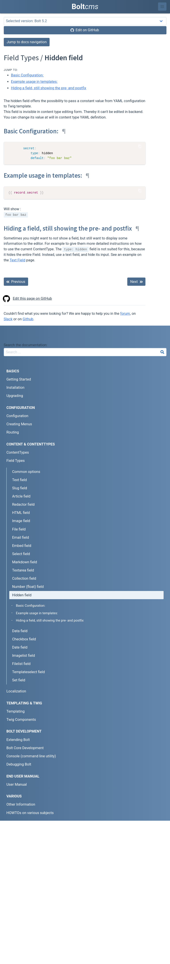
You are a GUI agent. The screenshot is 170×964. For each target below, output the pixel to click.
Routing (12, 432)
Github (28, 319)
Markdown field (24, 562)
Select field (21, 554)
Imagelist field (23, 655)
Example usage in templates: (34, 82)
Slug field (19, 488)
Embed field (21, 546)
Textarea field (23, 570)
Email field (20, 537)
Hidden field (22, 595)
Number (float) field (28, 587)
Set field (18, 680)
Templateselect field (28, 672)
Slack (8, 319)
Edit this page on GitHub (28, 298)
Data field (19, 631)
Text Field (17, 260)
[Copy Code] (140, 146)
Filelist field (21, 664)
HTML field (21, 513)
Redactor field (23, 504)
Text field (19, 480)
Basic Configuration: (27, 75)
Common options (26, 472)
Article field (21, 496)
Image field (21, 521)
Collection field (24, 578)
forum (125, 313)
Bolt (85, 6)
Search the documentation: (25, 345)
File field (19, 529)
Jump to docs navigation (27, 42)
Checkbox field (24, 639)
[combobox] (85, 352)
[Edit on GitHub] (85, 30)
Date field (19, 647)
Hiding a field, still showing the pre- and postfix (48, 88)
